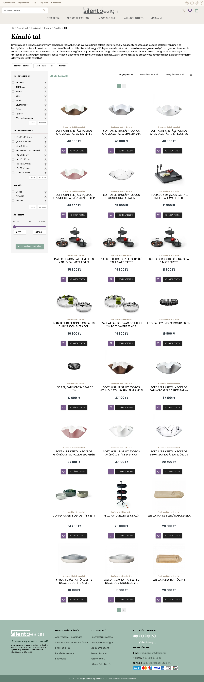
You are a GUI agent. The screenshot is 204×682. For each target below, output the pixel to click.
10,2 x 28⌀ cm (22, 155)
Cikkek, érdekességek (102, 642)
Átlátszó (20, 87)
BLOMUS (20, 196)
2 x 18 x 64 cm (23, 172)
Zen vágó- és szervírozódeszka (169, 515)
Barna (19, 91)
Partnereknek (98, 658)
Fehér (18, 109)
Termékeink (22, 28)
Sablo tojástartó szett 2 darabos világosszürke (122, 581)
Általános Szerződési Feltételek (71, 642)
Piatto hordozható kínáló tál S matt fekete (169, 261)
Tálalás (57, 28)
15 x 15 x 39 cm (23, 163)
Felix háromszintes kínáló (121, 515)
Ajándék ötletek (134, 18)
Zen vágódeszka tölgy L (168, 579)
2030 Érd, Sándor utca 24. (157, 663)
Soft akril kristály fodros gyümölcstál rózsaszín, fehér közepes (74, 198)
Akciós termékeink (78, 18)
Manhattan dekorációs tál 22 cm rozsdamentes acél (121, 325)
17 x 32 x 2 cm (22, 168)
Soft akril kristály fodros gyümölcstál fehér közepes (169, 132)
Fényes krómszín (24, 118)
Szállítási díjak (62, 647)
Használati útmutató (102, 637)
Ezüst (18, 100)
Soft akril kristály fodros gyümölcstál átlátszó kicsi (169, 453)
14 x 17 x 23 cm (23, 159)
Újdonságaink (107, 18)
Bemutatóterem (99, 653)
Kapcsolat (56, 3)
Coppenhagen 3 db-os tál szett (74, 515)
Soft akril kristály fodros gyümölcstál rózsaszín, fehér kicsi (74, 454)
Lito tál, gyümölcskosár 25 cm (74, 389)
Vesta (19, 191)
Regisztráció (23, 3)
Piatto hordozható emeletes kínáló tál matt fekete (74, 261)
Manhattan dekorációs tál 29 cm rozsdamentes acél (74, 325)
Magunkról (43, 3)
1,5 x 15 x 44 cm (23, 141)
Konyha (47, 28)
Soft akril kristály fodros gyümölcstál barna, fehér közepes (74, 134)
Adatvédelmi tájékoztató (68, 637)
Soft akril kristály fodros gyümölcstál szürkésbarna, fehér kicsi (169, 390)
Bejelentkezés (8, 3)
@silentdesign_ (147, 642)
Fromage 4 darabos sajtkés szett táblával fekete (169, 196)
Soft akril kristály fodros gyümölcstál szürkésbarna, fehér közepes (121, 134)
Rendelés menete (64, 653)
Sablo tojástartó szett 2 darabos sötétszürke (74, 581)
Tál (65, 28)
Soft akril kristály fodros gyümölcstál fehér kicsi (121, 453)
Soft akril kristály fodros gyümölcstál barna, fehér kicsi (121, 389)
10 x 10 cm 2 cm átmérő (28, 150)
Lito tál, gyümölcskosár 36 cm (169, 323)
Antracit (20, 82)
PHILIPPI (19, 200)
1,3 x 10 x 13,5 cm (24, 137)
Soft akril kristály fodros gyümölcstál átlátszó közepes (121, 198)
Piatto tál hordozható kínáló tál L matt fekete (121, 261)
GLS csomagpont (100, 647)
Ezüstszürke (22, 104)
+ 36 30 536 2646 (152, 658)
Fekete (19, 113)
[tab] (21, 65)
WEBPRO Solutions (129, 679)
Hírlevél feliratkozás (101, 664)
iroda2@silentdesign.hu (153, 653)
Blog (34, 3)
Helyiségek (36, 28)
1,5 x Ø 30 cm (22, 146)
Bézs (18, 95)
